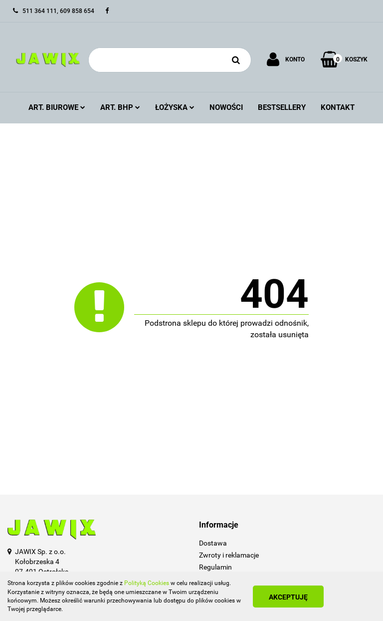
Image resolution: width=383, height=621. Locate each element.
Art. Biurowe (56, 107)
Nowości (226, 107)
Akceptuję (288, 597)
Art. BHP (120, 107)
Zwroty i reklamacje (229, 555)
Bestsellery (282, 107)
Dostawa (213, 543)
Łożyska (174, 107)
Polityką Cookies (146, 583)
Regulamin (215, 567)
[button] (287, 525)
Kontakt (338, 107)
